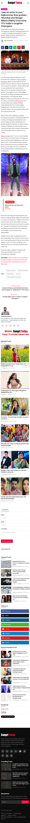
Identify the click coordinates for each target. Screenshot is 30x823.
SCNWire (3, 394)
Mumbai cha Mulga (23, 270)
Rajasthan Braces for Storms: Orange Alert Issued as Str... (21, 563)
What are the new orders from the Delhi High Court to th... (21, 783)
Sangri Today (4, 709)
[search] (28, 3)
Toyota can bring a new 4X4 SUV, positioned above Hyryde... (21, 580)
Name (2, 515)
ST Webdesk (4, 368)
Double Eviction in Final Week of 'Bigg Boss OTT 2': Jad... (20, 653)
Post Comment (7, 541)
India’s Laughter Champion (14, 277)
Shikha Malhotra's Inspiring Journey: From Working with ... (21, 679)
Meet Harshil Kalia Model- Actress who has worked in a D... (20, 597)
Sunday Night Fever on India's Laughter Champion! (15, 297)
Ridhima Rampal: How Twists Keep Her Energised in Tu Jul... (13, 365)
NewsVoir (15, 778)
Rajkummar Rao (5, 136)
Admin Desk (15, 787)
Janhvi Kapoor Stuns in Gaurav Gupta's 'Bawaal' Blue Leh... (21, 687)
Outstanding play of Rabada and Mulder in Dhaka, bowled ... (21, 589)
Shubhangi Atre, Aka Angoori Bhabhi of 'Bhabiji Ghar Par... (13, 391)
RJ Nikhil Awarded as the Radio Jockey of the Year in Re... (20, 765)
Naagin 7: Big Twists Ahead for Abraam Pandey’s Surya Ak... (13, 471)
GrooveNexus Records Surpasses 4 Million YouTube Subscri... (19, 670)
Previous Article (15, 286)
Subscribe (25, 802)
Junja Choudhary (6, 316)
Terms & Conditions (6, 813)
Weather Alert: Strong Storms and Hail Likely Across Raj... (19, 571)
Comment (4, 529)
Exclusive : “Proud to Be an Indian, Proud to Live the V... (15, 418)
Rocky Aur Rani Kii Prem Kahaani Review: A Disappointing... (19, 696)
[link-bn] (15, 332)
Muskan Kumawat (17, 566)
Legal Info (3, 815)
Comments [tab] (5, 510)
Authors (3, 819)
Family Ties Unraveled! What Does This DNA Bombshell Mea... (13, 498)
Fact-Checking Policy (20, 817)
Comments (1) (5, 549)
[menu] (2, 3)
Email (2, 522)
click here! (8, 209)
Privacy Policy (17, 813)
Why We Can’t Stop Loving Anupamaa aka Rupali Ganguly (15, 444)
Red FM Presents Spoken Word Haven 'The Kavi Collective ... (20, 774)
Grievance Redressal (6, 817)
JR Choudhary (4, 421)
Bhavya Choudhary (17, 665)
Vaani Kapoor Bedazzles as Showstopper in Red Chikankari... (21, 661)
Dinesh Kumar (16, 674)
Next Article (15, 294)
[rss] (11, 756)
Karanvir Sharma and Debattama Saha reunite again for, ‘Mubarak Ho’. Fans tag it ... (15, 289)
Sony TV (18, 274)
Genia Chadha (16, 700)
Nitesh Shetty (19, 101)
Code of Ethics (12, 815)
